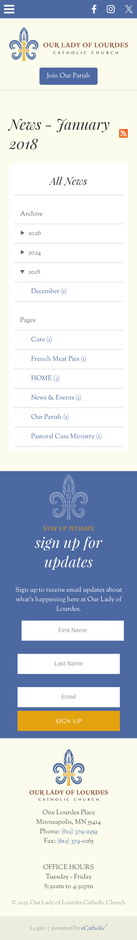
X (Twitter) (129, 9)
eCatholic (94, 928)
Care (41, 340)
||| (9, 9)
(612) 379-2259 (79, 832)
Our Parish (50, 417)
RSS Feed (123, 133)
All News (68, 180)
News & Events (56, 398)
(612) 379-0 (71, 841)
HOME (45, 378)
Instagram (110, 9)
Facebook (94, 9)
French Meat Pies (59, 359)
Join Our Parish (68, 76)
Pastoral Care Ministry (66, 436)
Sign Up (68, 721)
